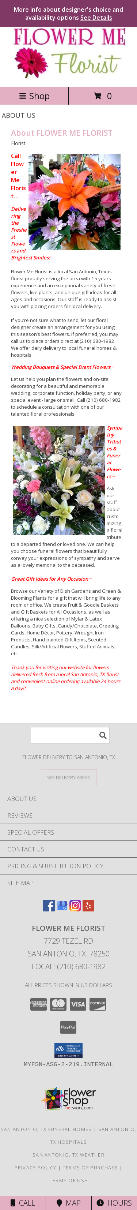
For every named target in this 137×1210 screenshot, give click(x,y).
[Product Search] (70, 735)
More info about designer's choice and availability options (68, 13)
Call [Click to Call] (23, 1203)
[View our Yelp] (88, 909)
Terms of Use (69, 1180)
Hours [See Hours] (114, 1203)
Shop (34, 96)
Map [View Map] (69, 1203)
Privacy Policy (36, 1167)
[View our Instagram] (75, 909)
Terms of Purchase (90, 1167)
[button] (68, 1050)
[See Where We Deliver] (68, 777)
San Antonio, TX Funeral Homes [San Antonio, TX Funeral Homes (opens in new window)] (46, 1129)
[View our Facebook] (49, 909)
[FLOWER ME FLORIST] (68, 76)
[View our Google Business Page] (62, 909)
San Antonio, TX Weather (68, 1154)
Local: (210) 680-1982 (69, 966)
